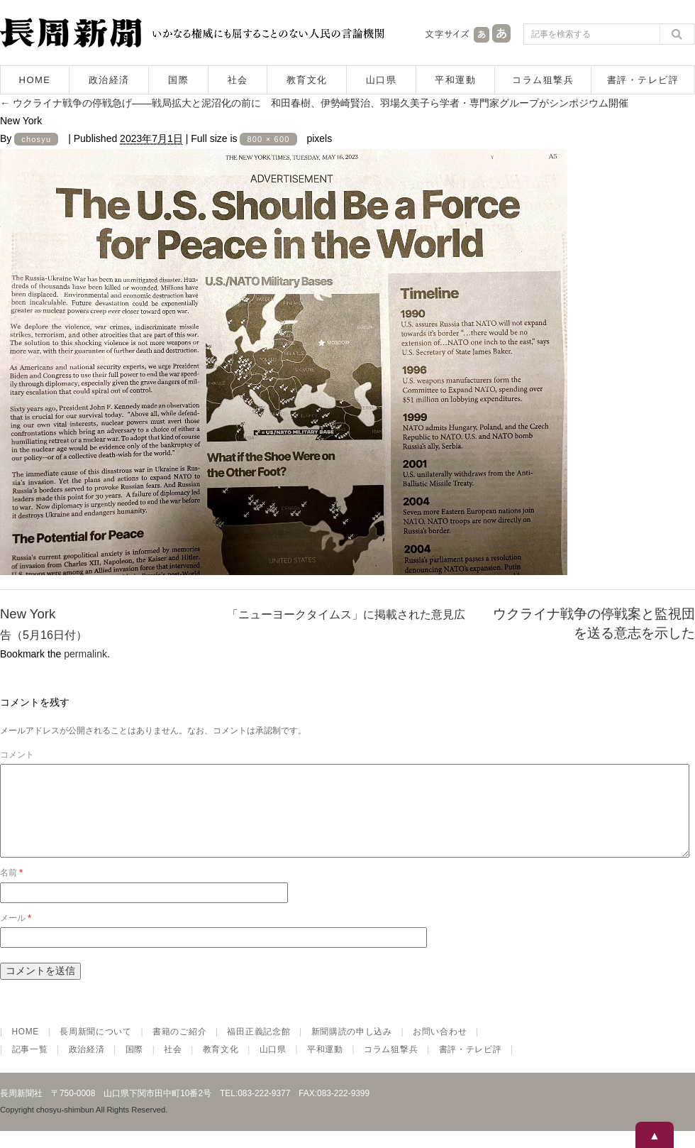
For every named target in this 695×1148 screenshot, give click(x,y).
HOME (35, 80)
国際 (178, 80)
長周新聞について (96, 1049)
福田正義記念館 (258, 1049)
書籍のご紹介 (179, 1049)
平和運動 (455, 80)
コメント (17, 755)
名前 (11, 890)
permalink (85, 654)
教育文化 (307, 80)
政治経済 (109, 80)
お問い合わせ (440, 1049)
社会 (238, 80)
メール (15, 935)
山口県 (381, 80)
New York (27, 613)
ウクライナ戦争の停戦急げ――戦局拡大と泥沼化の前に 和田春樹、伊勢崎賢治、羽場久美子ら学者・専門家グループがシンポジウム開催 (314, 103)
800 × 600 (268, 139)
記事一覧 (30, 1066)
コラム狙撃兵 (543, 80)
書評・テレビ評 (643, 80)
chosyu (36, 139)
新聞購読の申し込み (351, 1049)
